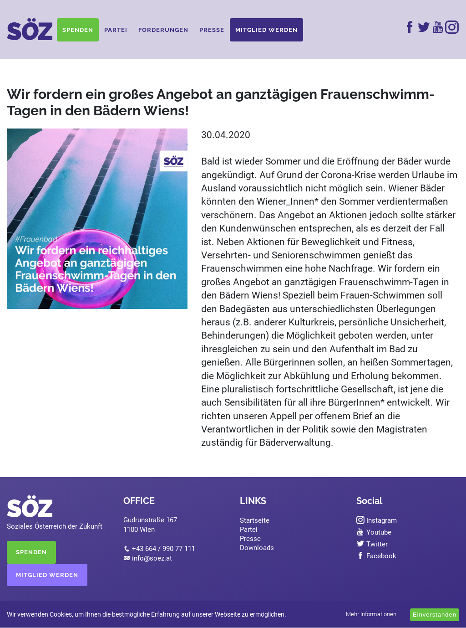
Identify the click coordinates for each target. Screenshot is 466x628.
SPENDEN (31, 552)
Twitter (372, 544)
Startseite (254, 520)
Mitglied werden (266, 29)
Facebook (376, 556)
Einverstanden (434, 614)
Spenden (77, 29)
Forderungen (163, 29)
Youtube (373, 532)
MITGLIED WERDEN (47, 574)
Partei (115, 29)
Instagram (376, 520)
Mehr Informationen (371, 614)
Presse (211, 29)
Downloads (257, 548)
